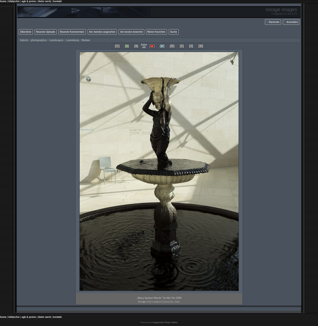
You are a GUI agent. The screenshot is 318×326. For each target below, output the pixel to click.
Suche (173, 32)
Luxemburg (72, 40)
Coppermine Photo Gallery (164, 322)
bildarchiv (14, 1)
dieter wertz (44, 1)
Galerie (24, 40)
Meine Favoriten (156, 32)
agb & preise (29, 1)
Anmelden (292, 22)
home (3, 1)
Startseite (274, 22)
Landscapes (56, 40)
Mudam (86, 40)
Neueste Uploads (45, 32)
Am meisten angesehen (102, 32)
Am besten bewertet (131, 32)
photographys (39, 40)
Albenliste (25, 32)
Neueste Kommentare (72, 32)
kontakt (57, 1)
